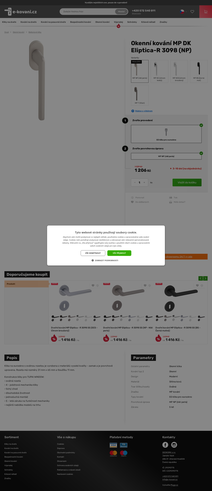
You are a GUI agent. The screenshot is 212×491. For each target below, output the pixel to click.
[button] (106, 260)
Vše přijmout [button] (119, 253)
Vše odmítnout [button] (93, 253)
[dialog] (106, 245)
